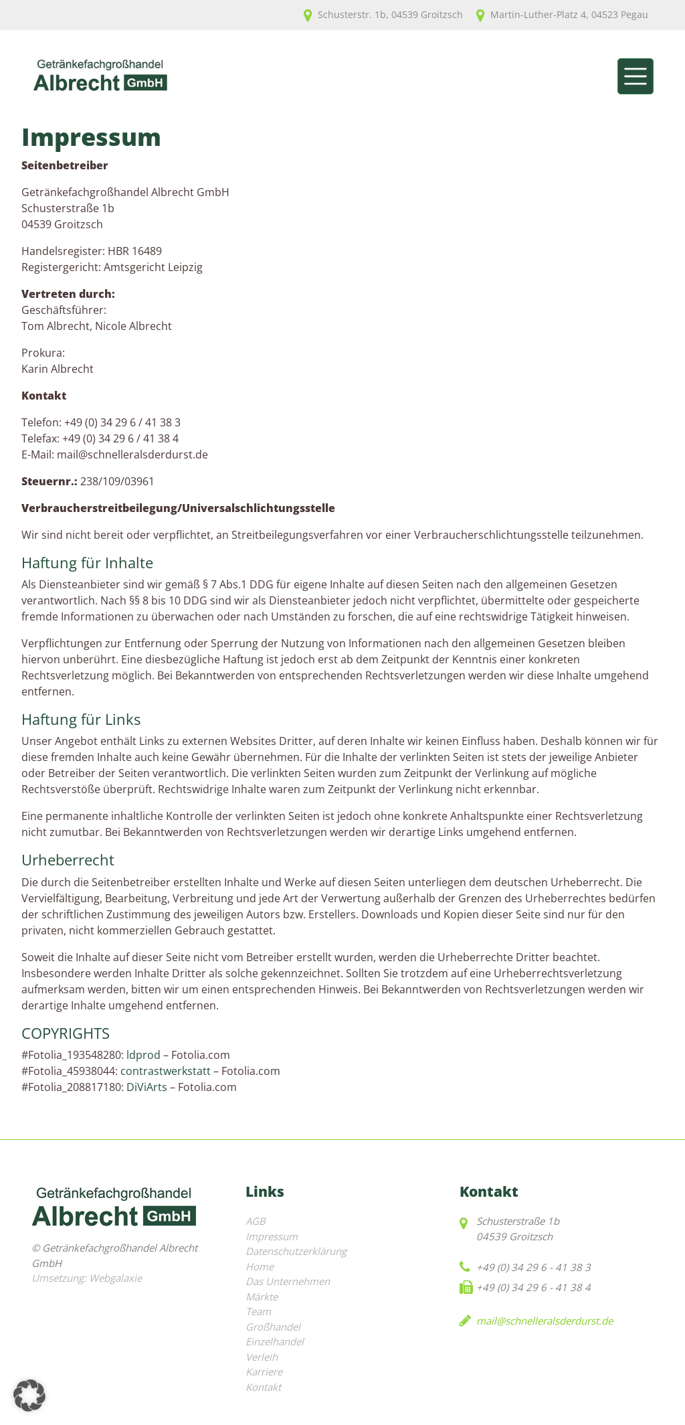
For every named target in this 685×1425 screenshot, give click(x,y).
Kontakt (263, 1387)
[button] (29, 1395)
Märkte (262, 1296)
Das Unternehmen (288, 1281)
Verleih (262, 1356)
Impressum (272, 1236)
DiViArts (146, 1087)
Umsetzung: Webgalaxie (86, 1277)
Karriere (264, 1371)
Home (260, 1266)
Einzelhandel (275, 1341)
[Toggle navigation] (635, 76)
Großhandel (273, 1326)
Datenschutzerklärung (296, 1251)
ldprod (143, 1054)
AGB (256, 1221)
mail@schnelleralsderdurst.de (544, 1320)
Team (258, 1311)
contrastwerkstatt (165, 1071)
